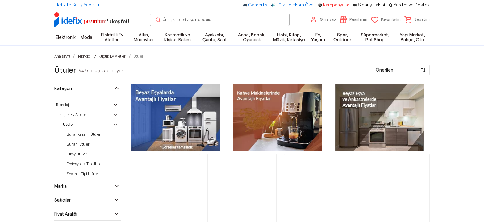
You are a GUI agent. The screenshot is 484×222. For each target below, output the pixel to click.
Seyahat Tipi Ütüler (82, 173)
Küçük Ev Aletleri (73, 114)
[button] (417, 19)
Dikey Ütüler (76, 154)
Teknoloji (63, 104)
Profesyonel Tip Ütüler (84, 164)
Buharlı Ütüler (78, 144)
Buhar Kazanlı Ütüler (83, 134)
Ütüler (68, 124)
